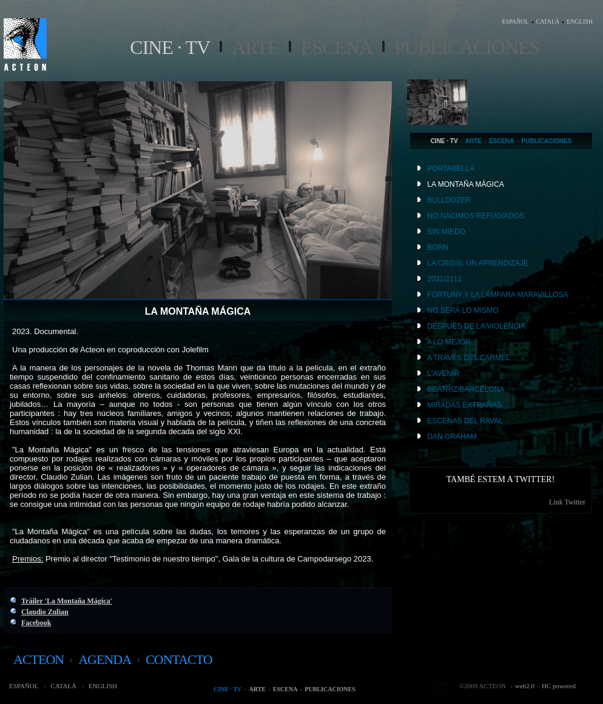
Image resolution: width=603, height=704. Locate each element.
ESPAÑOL (515, 21)
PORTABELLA (450, 168)
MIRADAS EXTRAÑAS (464, 405)
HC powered (559, 685)
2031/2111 (444, 279)
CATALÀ (548, 21)
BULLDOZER (449, 200)
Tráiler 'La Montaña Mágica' (66, 601)
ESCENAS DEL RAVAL (465, 421)
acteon (38, 659)
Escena (336, 47)
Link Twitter (567, 502)
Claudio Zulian (45, 612)
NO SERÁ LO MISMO (462, 310)
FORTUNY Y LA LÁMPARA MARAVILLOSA (497, 294)
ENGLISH (580, 21)
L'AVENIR (443, 373)
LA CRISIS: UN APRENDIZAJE (477, 263)
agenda (104, 659)
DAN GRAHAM (451, 436)
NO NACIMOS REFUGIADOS (475, 216)
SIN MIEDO (446, 231)
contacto (179, 659)
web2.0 (524, 685)
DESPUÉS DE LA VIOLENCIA (476, 326)
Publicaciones (466, 47)
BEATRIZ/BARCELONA (465, 389)
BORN (437, 247)
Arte (255, 47)
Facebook (36, 623)
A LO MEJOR (449, 342)
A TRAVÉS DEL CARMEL (468, 358)
